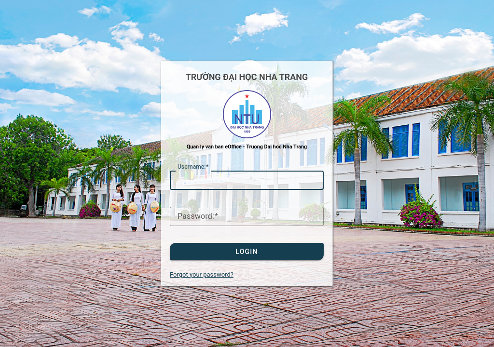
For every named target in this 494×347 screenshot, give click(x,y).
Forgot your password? (201, 274)
